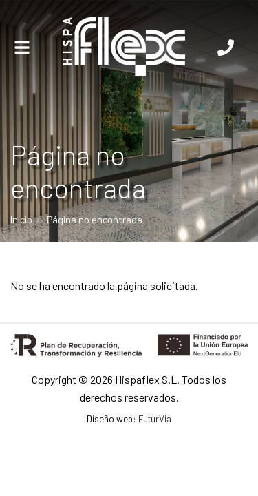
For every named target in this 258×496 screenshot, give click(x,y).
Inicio (21, 219)
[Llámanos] (226, 48)
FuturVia (154, 418)
